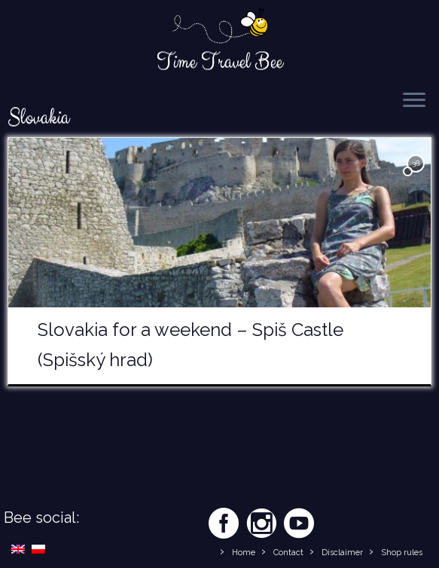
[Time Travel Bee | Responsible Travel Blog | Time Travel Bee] (219, 27)
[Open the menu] (414, 101)
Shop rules (401, 552)
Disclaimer (342, 552)
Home (243, 552)
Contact (288, 552)
